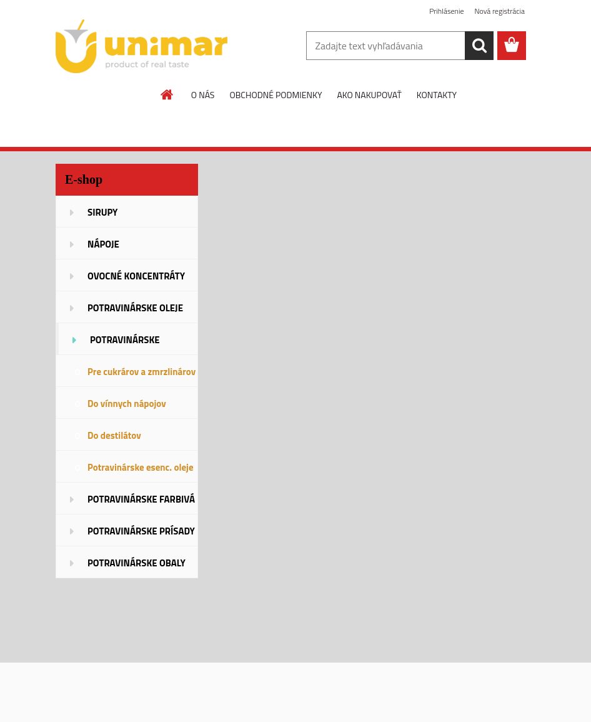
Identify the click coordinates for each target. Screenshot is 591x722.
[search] (479, 45)
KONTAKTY (437, 94)
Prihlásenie (446, 11)
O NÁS (203, 94)
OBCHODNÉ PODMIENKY (275, 94)
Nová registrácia (499, 11)
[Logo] (141, 46)
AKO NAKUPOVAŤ (369, 94)
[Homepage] (167, 94)
